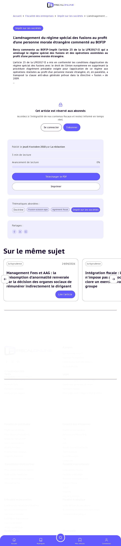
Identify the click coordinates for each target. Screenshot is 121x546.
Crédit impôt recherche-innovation (21, 506)
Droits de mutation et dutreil (19, 479)
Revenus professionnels (75, 435)
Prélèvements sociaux (15, 452)
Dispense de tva (12, 483)
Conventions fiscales (73, 470)
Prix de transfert (71, 496)
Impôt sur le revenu (14, 430)
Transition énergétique (74, 514)
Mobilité (67, 492)
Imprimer (56, 186)
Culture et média (13, 523)
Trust (65, 488)
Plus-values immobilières (17, 435)
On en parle (69, 531)
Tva (64, 439)
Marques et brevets (14, 514)
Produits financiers (13, 456)
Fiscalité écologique (74, 500)
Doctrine (18, 209)
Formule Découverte (14, 380)
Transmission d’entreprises (19, 464)
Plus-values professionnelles (18, 470)
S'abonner (71, 127)
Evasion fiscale (70, 483)
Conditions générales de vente (78, 384)
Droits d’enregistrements (75, 448)
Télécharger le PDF (56, 176)
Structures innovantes (15, 510)
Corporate (68, 461)
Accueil (17, 16)
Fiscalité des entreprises (39, 16)
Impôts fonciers (12, 448)
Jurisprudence (15, 263)
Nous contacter (70, 367)
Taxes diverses (70, 452)
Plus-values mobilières (15, 475)
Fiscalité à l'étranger (73, 475)
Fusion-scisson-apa (38, 209)
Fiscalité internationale (76, 464)
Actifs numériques (13, 527)
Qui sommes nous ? (73, 353)
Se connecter (51, 127)
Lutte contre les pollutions (76, 506)
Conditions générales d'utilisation (79, 380)
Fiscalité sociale (71, 456)
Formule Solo (11, 384)
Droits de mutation (14, 443)
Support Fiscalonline (73, 358)
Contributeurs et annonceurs (77, 362)
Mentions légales (71, 389)
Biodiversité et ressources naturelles (81, 510)
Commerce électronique (16, 519)
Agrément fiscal (60, 209)
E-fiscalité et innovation (17, 500)
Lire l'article (65, 294)
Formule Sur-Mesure (14, 393)
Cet (64, 443)
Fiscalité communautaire (75, 479)
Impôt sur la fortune (15, 439)
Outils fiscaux (12, 531)
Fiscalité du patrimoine (17, 424)
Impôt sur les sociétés (70, 16)
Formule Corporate (14, 389)
